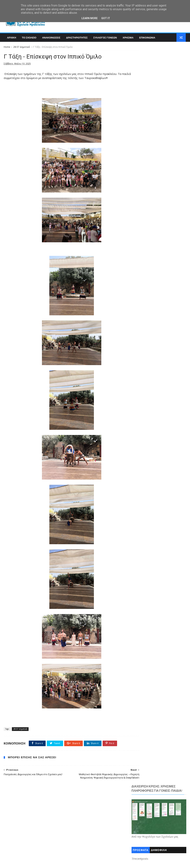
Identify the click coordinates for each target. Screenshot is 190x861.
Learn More (89, 18)
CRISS (137, 390)
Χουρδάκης (140, 368)
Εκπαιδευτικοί (142, 335)
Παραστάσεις (141, 352)
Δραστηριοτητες (76, 38)
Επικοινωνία (141, 340)
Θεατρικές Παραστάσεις (147, 346)
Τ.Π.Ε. (137, 363)
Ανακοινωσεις (51, 38)
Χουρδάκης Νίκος (144, 374)
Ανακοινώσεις (142, 318)
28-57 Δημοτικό (21, 48)
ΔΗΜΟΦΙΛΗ (159, 112)
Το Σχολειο (29, 38)
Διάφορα (139, 324)
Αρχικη (11, 38)
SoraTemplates (24, 856)
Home (7, 48)
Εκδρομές (139, 329)
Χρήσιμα (139, 379)
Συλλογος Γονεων (105, 38)
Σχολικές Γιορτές (143, 357)
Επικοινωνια (147, 38)
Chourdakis (140, 385)
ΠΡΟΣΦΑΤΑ (140, 112)
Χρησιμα (127, 38)
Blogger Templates (60, 856)
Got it (105, 18)
